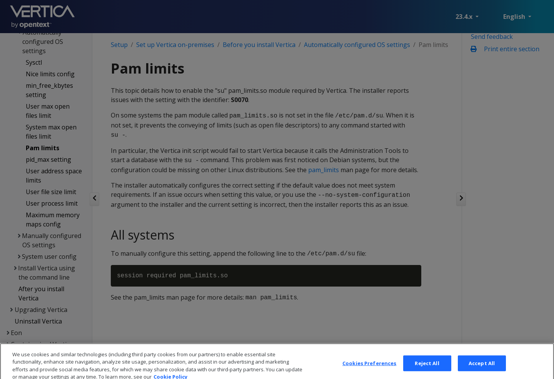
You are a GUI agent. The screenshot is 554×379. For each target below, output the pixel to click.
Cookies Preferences (369, 369)
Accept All (482, 369)
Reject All (427, 369)
